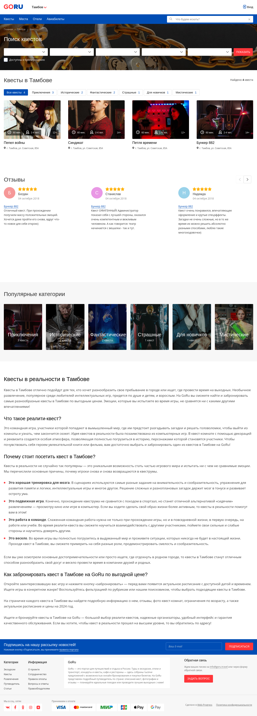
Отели (37, 19)
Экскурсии (9, 669)
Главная (8, 29)
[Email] (193, 646)
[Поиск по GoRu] (210, 19)
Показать (243, 52)
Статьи (7, 688)
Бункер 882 (11, 206)
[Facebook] (15, 707)
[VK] (7, 707)
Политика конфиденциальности (234, 704)
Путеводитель (12, 683)
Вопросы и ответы (38, 683)
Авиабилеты (55, 19)
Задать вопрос (198, 678)
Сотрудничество (37, 674)
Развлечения (11, 679)
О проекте (34, 669)
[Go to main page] (13, 7)
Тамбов (21, 29)
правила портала (68, 649)
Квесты (9, 19)
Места (23, 19)
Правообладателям (39, 688)
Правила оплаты (37, 679)
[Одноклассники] (23, 707)
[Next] (247, 179)
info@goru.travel (219, 666)
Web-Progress (204, 704)
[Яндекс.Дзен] (38, 707)
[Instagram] (31, 707)
